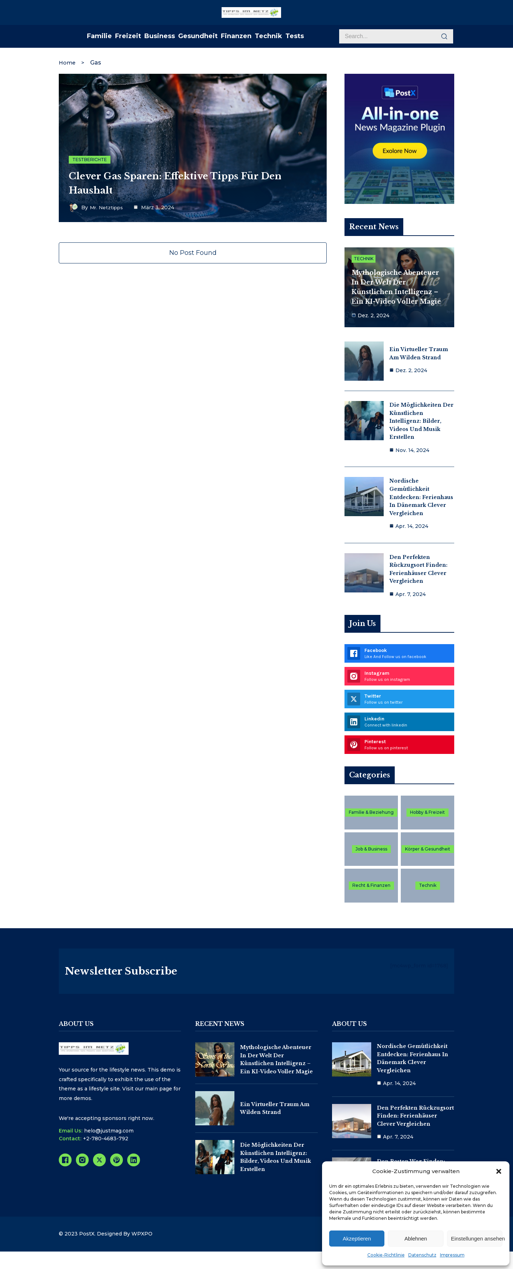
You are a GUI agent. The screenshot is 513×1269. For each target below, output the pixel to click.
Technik (363, 258)
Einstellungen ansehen (476, 1238)
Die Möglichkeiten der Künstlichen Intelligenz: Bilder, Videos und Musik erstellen (421, 420)
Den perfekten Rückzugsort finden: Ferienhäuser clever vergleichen (415, 1126)
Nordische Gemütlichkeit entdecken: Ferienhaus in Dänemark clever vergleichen (421, 496)
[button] (498, 1171)
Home (68, 60)
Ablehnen (415, 1238)
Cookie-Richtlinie (386, 1255)
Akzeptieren (357, 1238)
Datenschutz (422, 1255)
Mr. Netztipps (107, 206)
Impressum (452, 1255)
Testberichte (89, 158)
